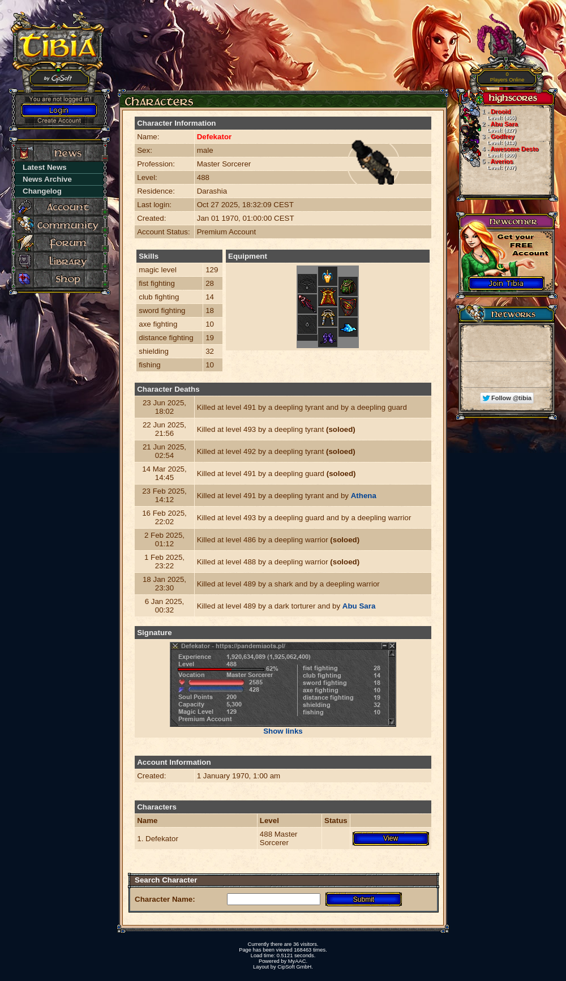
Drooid (487, 114)
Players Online (507, 77)
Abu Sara (359, 606)
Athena (363, 495)
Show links (283, 731)
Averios (487, 164)
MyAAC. (297, 961)
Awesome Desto (498, 151)
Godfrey (487, 139)
